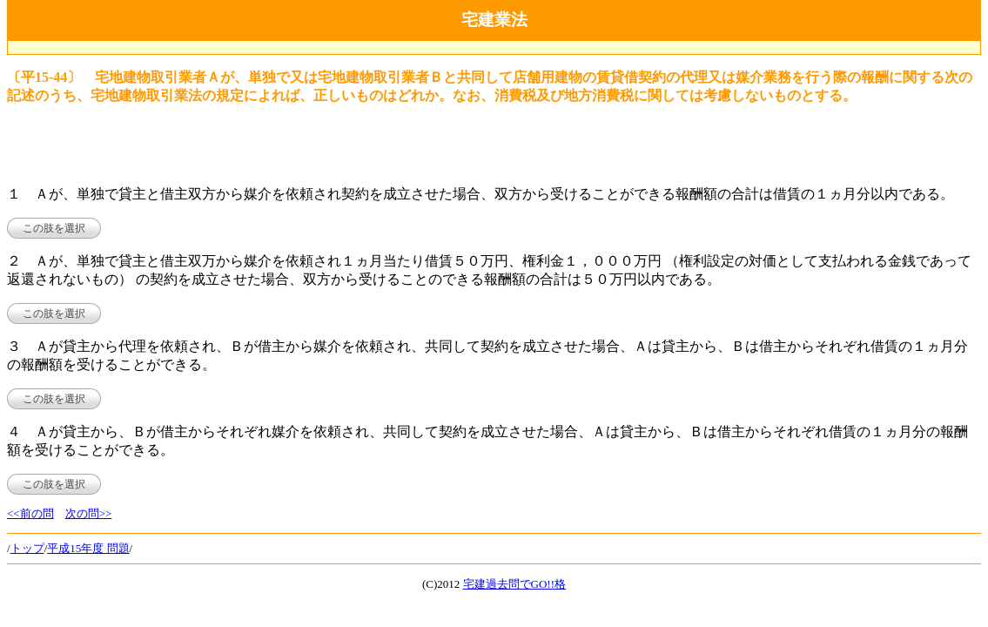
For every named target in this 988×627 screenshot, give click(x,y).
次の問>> (88, 513)
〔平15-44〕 (44, 77)
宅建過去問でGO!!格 (514, 583)
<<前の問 (30, 513)
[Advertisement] (494, 47)
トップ (27, 548)
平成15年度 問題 (88, 548)
